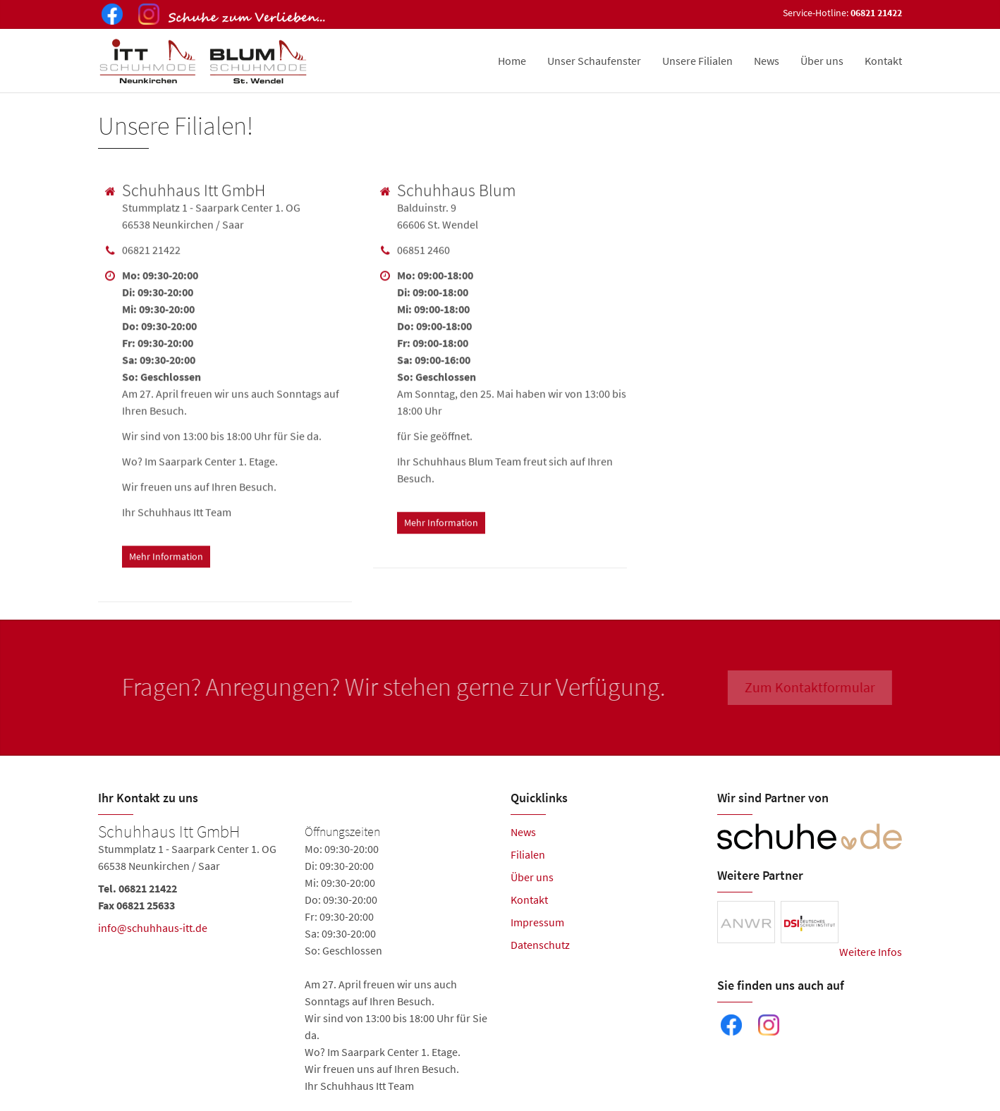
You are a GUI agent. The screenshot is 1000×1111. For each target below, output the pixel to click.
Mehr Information (166, 554)
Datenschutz (540, 945)
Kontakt (883, 61)
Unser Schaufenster (594, 61)
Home (512, 61)
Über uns (821, 61)
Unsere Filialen (697, 61)
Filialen (528, 854)
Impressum (537, 922)
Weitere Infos (870, 952)
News (766, 61)
